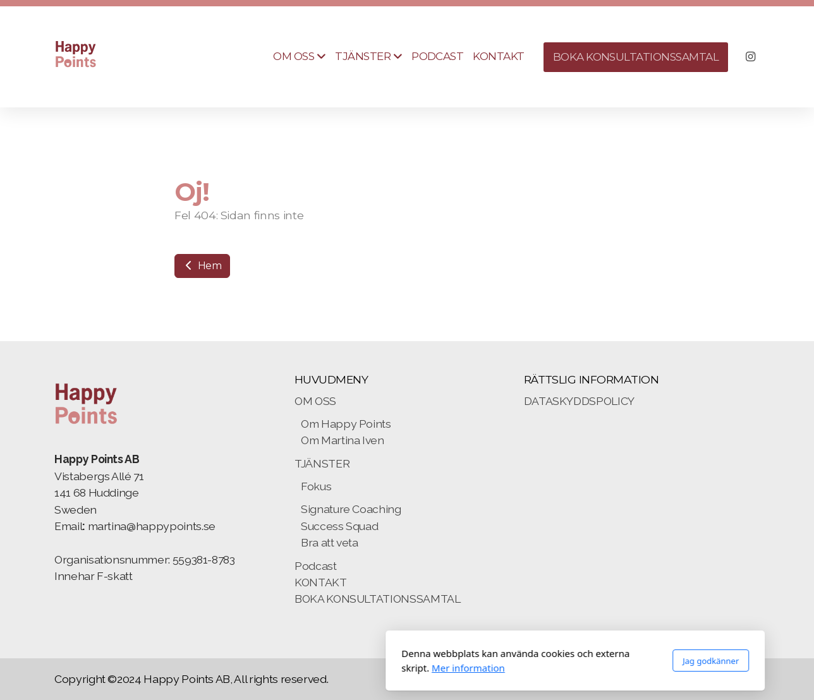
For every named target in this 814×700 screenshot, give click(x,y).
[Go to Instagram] (750, 56)
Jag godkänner (542, 661)
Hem (202, 266)
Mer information (300, 667)
